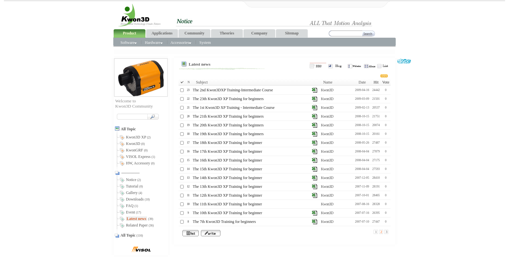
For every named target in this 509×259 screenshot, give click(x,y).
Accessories (180, 42)
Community (194, 33)
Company (259, 33)
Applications (162, 33)
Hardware (153, 42)
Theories (227, 33)
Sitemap (292, 33)
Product (129, 33)
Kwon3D (327, 90)
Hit (376, 82)
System (205, 42)
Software (128, 42)
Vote (385, 82)
